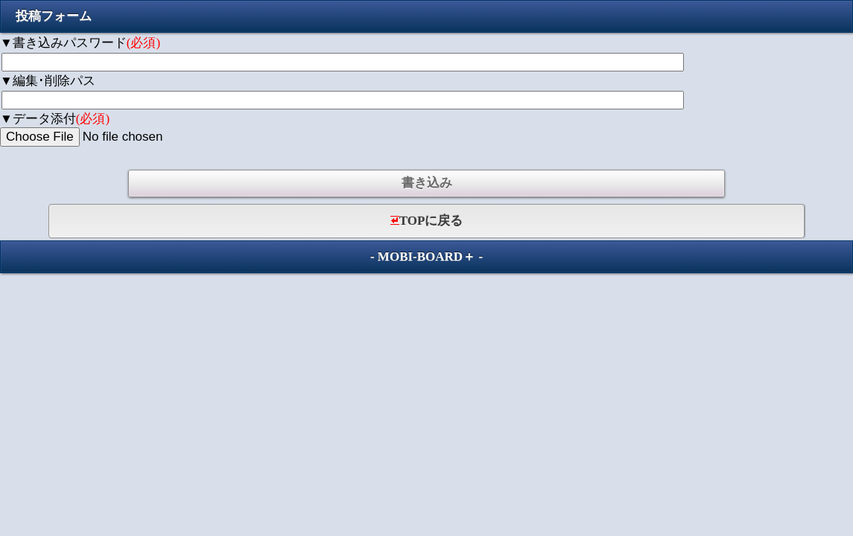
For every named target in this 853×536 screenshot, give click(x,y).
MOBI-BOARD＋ (426, 256)
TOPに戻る (426, 221)
